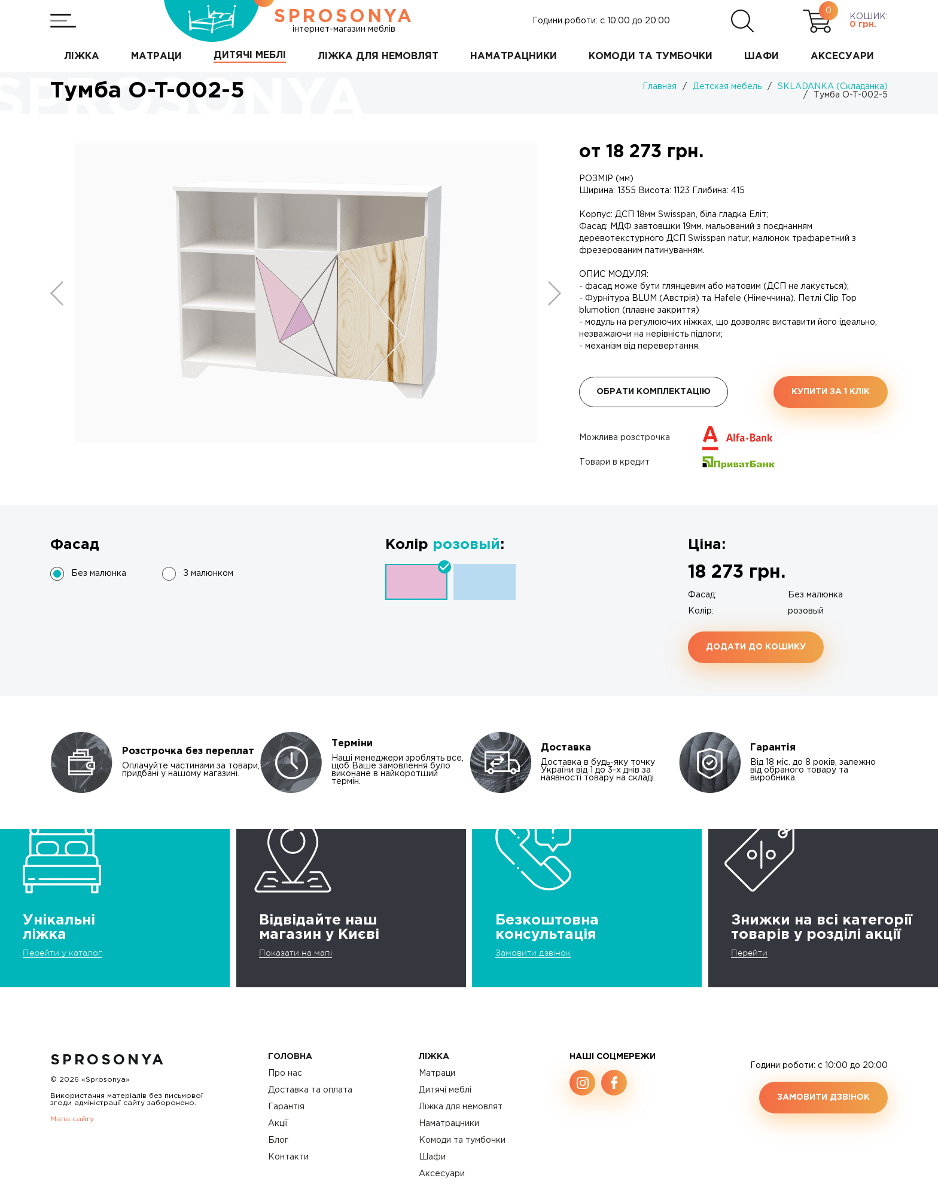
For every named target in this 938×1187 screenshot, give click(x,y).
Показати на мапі (295, 952)
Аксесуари (442, 1173)
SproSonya (108, 1060)
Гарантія (286, 1106)
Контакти (288, 1157)
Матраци (437, 1073)
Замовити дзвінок (533, 952)
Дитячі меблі (445, 1090)
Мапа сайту (72, 1119)
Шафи (432, 1157)
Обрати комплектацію (653, 391)
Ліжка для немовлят (460, 1106)
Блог (278, 1140)
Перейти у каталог (62, 952)
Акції (278, 1123)
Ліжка (434, 1056)
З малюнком (208, 573)
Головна (290, 1056)
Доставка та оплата (310, 1090)
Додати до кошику (756, 647)
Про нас (285, 1073)
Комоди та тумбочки (462, 1140)
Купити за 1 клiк (830, 391)
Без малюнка (98, 573)
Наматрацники (449, 1123)
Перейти (749, 952)
